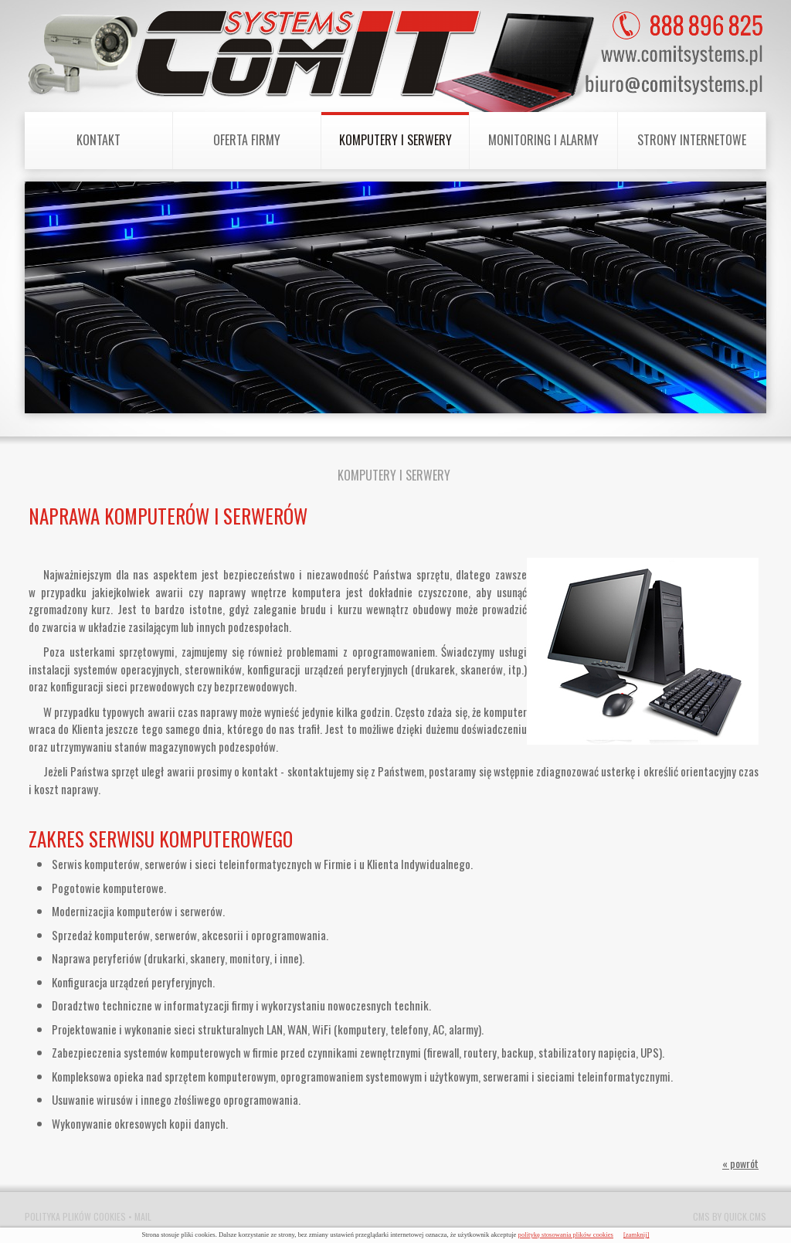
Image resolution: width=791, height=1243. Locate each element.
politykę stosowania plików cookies (565, 1234)
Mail (142, 1216)
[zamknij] (636, 1234)
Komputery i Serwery (395, 140)
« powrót (740, 1163)
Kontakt (98, 140)
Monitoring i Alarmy (543, 140)
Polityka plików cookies (75, 1216)
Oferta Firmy (246, 140)
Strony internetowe (691, 140)
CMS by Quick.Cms (729, 1216)
